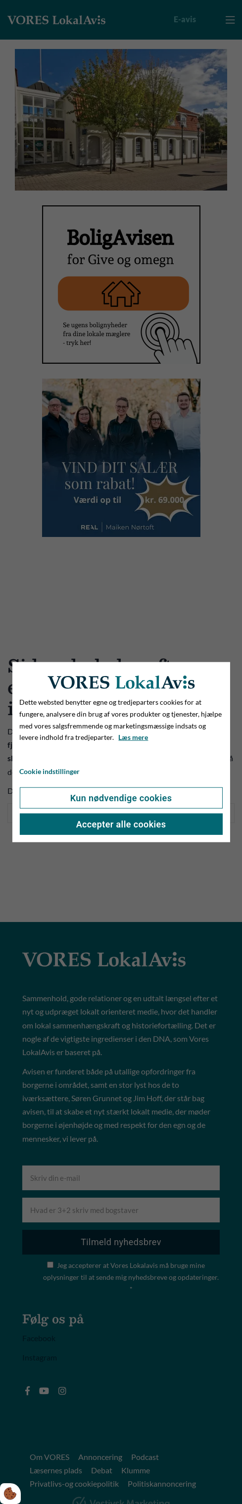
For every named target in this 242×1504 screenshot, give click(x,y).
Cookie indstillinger (49, 771)
